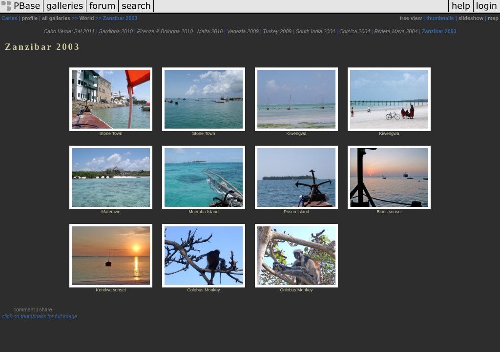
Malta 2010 (210, 31)
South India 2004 (315, 31)
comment (24, 309)
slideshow (471, 18)
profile (30, 18)
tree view (410, 18)
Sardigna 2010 (116, 31)
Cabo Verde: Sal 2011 (68, 31)
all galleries (56, 18)
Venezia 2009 (243, 31)
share (45, 309)
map (493, 18)
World (86, 18)
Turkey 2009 (277, 31)
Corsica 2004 (354, 31)
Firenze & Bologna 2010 (165, 31)
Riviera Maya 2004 (396, 31)
